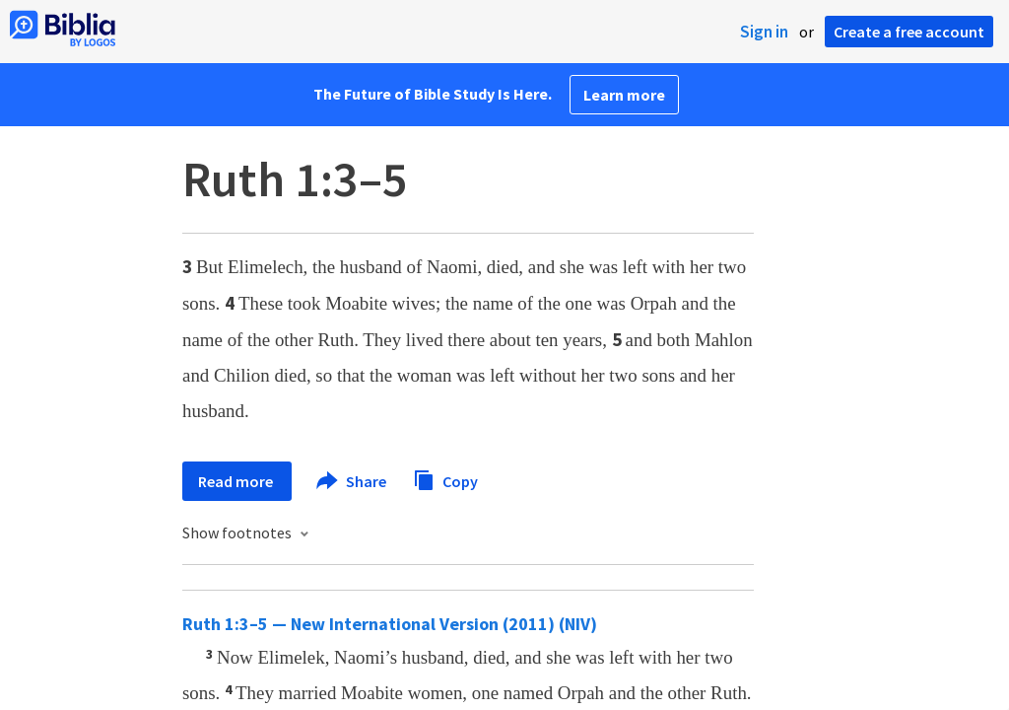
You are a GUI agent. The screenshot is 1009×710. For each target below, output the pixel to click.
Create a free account (909, 31)
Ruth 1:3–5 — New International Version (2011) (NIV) (389, 623)
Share (352, 481)
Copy (445, 478)
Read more (237, 481)
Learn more (624, 95)
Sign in (764, 31)
